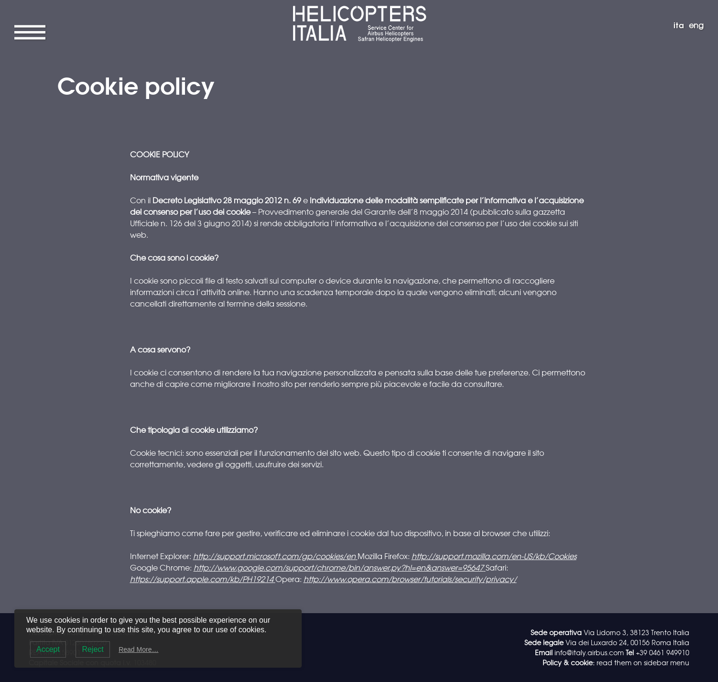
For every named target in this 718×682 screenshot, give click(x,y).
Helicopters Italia (359, 8)
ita (679, 25)
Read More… (138, 649)
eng (696, 25)
